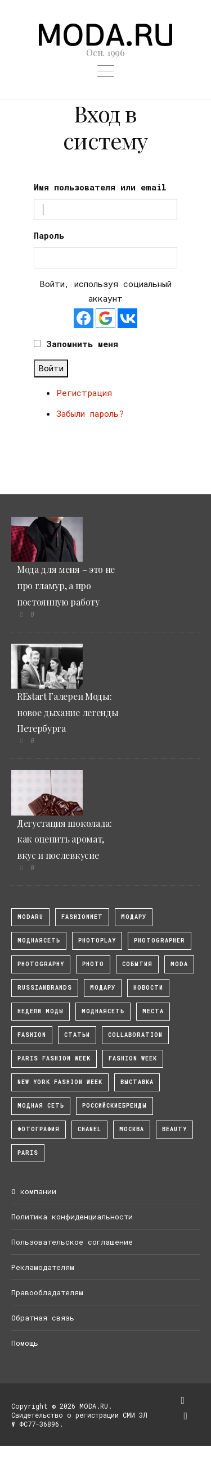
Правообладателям (47, 1292)
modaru (30, 917)
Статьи (77, 1035)
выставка (137, 1082)
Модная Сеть (40, 1105)
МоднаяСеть (38, 940)
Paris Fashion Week (54, 1058)
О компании (33, 1191)
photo (93, 964)
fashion (31, 1035)
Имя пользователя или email (100, 187)
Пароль (49, 235)
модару (133, 917)
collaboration (135, 1035)
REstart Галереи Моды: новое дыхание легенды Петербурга (67, 712)
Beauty (174, 1129)
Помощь (24, 1343)
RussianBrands (44, 987)
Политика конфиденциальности (72, 1217)
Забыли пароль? (90, 413)
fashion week (133, 1058)
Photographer (159, 940)
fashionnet (82, 917)
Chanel (89, 1129)
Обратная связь (42, 1318)
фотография (38, 1129)
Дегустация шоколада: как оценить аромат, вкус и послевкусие (64, 839)
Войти (51, 368)
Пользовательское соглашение (72, 1242)
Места (153, 1011)
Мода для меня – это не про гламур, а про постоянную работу (66, 585)
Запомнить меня (82, 343)
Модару (102, 987)
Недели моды (40, 1011)
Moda (179, 964)
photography (40, 964)
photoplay (97, 940)
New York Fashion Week (59, 1082)
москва (131, 1129)
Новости (148, 987)
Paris (27, 1153)
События (137, 964)
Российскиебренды (114, 1105)
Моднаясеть (103, 1011)
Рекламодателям (42, 1267)
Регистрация (84, 392)
